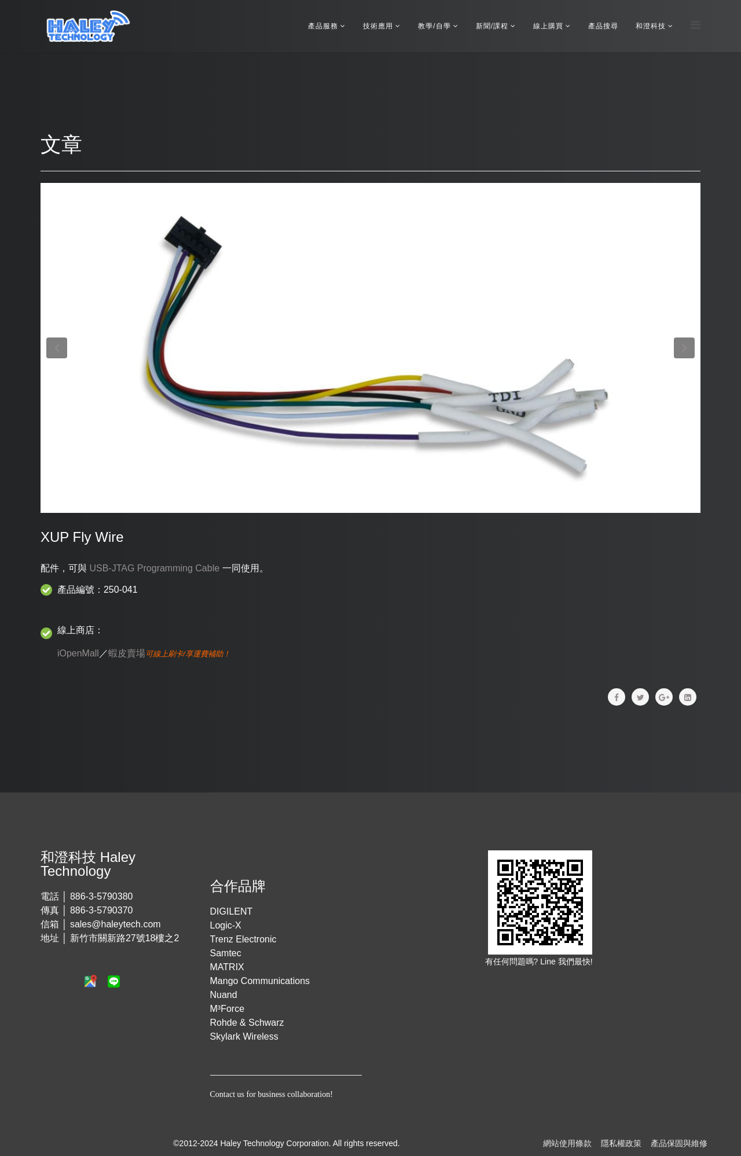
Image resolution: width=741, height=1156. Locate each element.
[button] (56, 347)
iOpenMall (78, 653)
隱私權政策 (621, 1143)
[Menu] (695, 25)
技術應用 (378, 26)
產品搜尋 (603, 26)
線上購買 (548, 26)
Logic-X (225, 925)
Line (548, 961)
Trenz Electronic (243, 939)
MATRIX (227, 967)
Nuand (223, 995)
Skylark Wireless (244, 1036)
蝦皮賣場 (126, 653)
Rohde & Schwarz (247, 1022)
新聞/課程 (492, 26)
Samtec (225, 953)
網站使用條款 (567, 1143)
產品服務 (323, 26)
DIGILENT (231, 911)
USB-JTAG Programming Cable (154, 568)
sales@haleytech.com (115, 924)
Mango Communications (260, 981)
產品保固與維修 (679, 1143)
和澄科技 (651, 26)
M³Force (227, 1009)
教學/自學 (434, 26)
